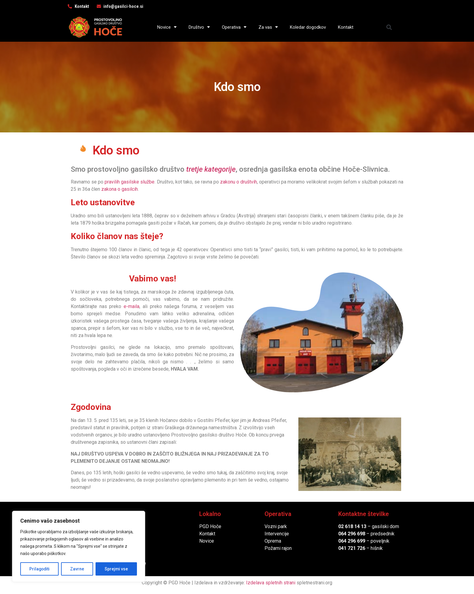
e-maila (131, 306)
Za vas (268, 27)
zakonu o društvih (238, 182)
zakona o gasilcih (119, 189)
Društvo (199, 27)
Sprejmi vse (116, 568)
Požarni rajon (278, 548)
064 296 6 (349, 534)
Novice (167, 27)
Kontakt (345, 27)
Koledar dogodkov (308, 27)
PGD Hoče (210, 526)
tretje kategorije (210, 169)
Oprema (273, 541)
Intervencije (277, 534)
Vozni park (276, 526)
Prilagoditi (39, 568)
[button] (389, 27)
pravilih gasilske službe (129, 182)
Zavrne (77, 568)
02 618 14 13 (352, 526)
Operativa (234, 27)
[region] (78, 546)
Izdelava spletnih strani (270, 583)
